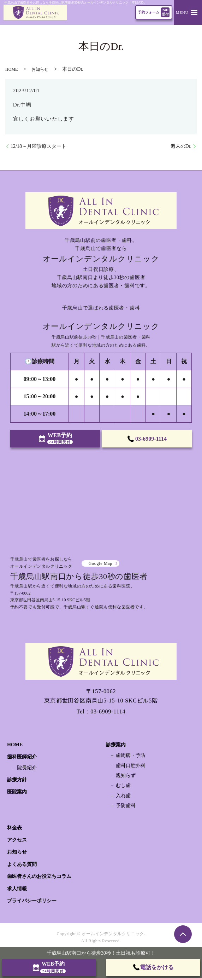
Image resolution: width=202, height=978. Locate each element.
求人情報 (17, 888)
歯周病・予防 (130, 755)
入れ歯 (123, 795)
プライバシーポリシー (32, 900)
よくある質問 (22, 864)
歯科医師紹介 (22, 756)
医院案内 (17, 791)
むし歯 (123, 785)
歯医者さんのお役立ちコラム (39, 876)
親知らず (126, 775)
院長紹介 (27, 767)
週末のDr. (181, 146)
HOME (11, 69)
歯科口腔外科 (130, 765)
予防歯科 (126, 805)
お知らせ (39, 69)
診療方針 (17, 779)
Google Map (100, 563)
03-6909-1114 (107, 711)
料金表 (14, 828)
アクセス (17, 840)
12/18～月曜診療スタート (38, 146)
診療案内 (116, 744)
